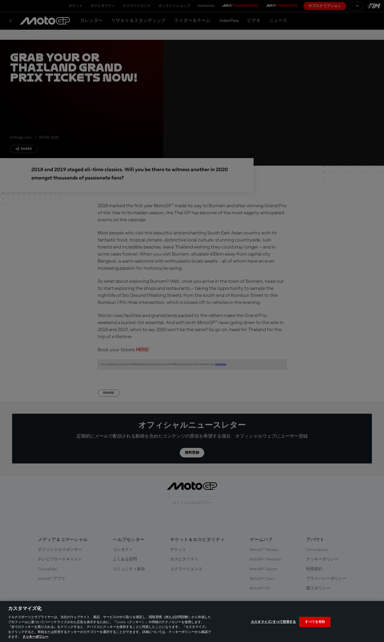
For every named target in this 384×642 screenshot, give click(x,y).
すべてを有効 (315, 621)
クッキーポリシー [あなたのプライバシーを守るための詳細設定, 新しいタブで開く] (35, 636)
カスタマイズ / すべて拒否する (273, 621)
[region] (192, 621)
